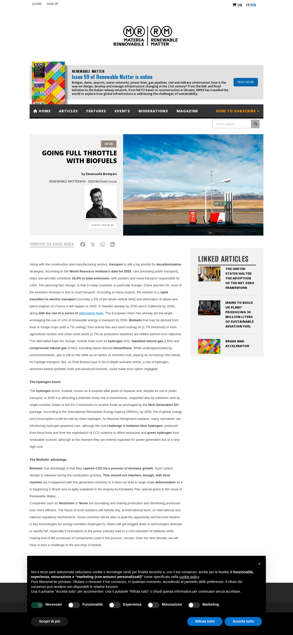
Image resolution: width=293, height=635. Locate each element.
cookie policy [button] (189, 577)
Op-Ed (108, 144)
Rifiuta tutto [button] (205, 621)
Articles (68, 111)
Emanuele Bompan (101, 174)
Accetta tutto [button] (243, 621)
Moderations (153, 111)
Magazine (187, 111)
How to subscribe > (238, 111)
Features (96, 111)
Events (122, 111)
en (253, 4)
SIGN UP (53, 4)
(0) (237, 4)
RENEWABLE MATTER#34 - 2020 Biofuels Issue (83, 181)
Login (37, 4)
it (248, 4)
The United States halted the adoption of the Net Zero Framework (239, 278)
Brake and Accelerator (237, 343)
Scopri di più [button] (49, 621)
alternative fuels (91, 313)
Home (41, 111)
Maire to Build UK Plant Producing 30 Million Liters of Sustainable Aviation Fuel (239, 314)
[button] (259, 564)
